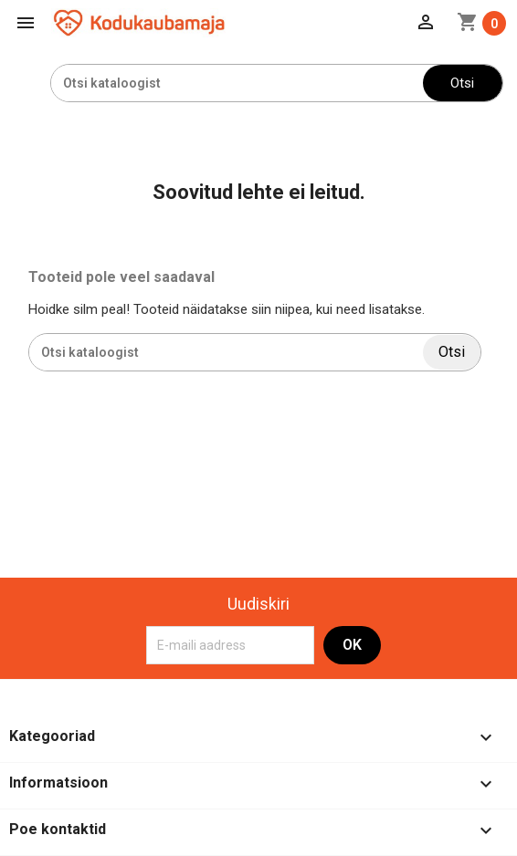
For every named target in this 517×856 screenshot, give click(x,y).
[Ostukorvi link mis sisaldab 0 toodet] (481, 23)
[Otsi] (237, 83)
